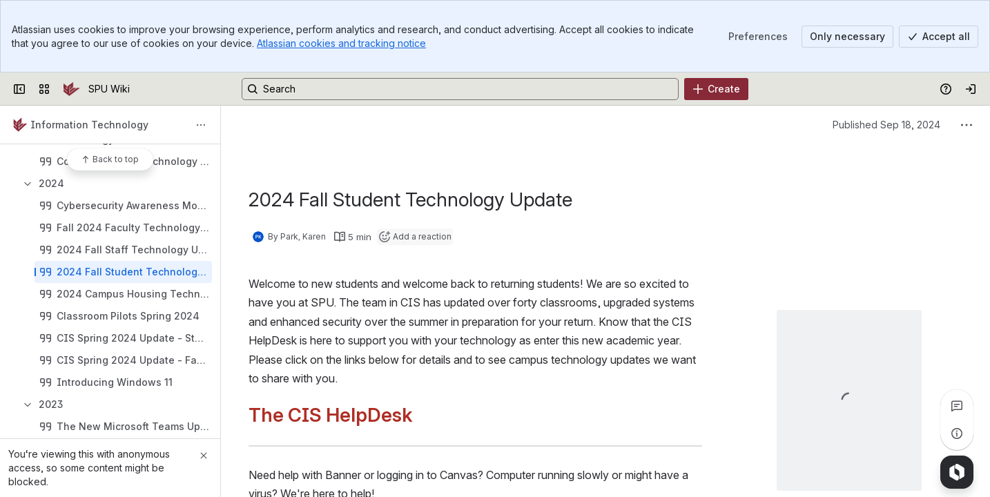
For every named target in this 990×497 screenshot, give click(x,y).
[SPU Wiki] (72, 89)
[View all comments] (957, 406)
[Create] (716, 89)
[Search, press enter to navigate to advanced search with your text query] (460, 89)
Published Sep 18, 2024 (886, 124)
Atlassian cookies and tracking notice (341, 43)
